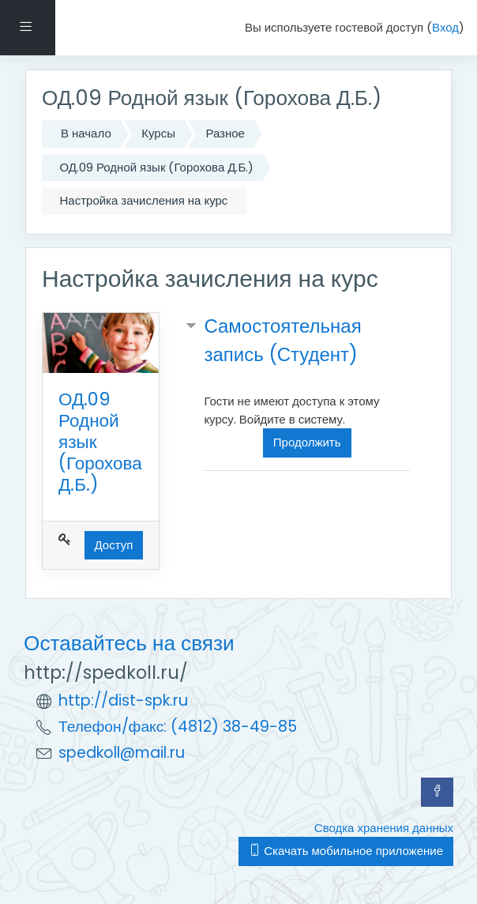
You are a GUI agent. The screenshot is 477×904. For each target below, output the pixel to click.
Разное (225, 133)
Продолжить (307, 442)
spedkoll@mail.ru (121, 752)
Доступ (114, 545)
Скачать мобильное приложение (346, 850)
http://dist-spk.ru (123, 700)
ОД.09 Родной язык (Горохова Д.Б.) (157, 167)
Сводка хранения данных (383, 827)
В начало (86, 133)
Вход (445, 27)
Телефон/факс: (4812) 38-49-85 (177, 726)
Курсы (158, 133)
